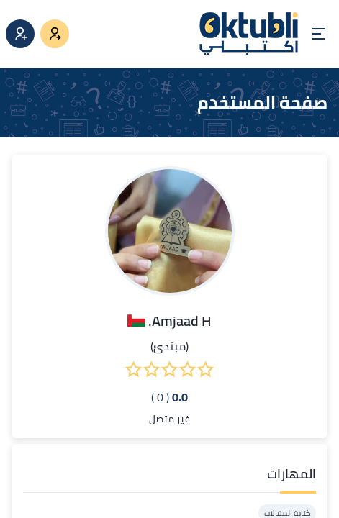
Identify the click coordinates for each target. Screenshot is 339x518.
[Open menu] (318, 33)
